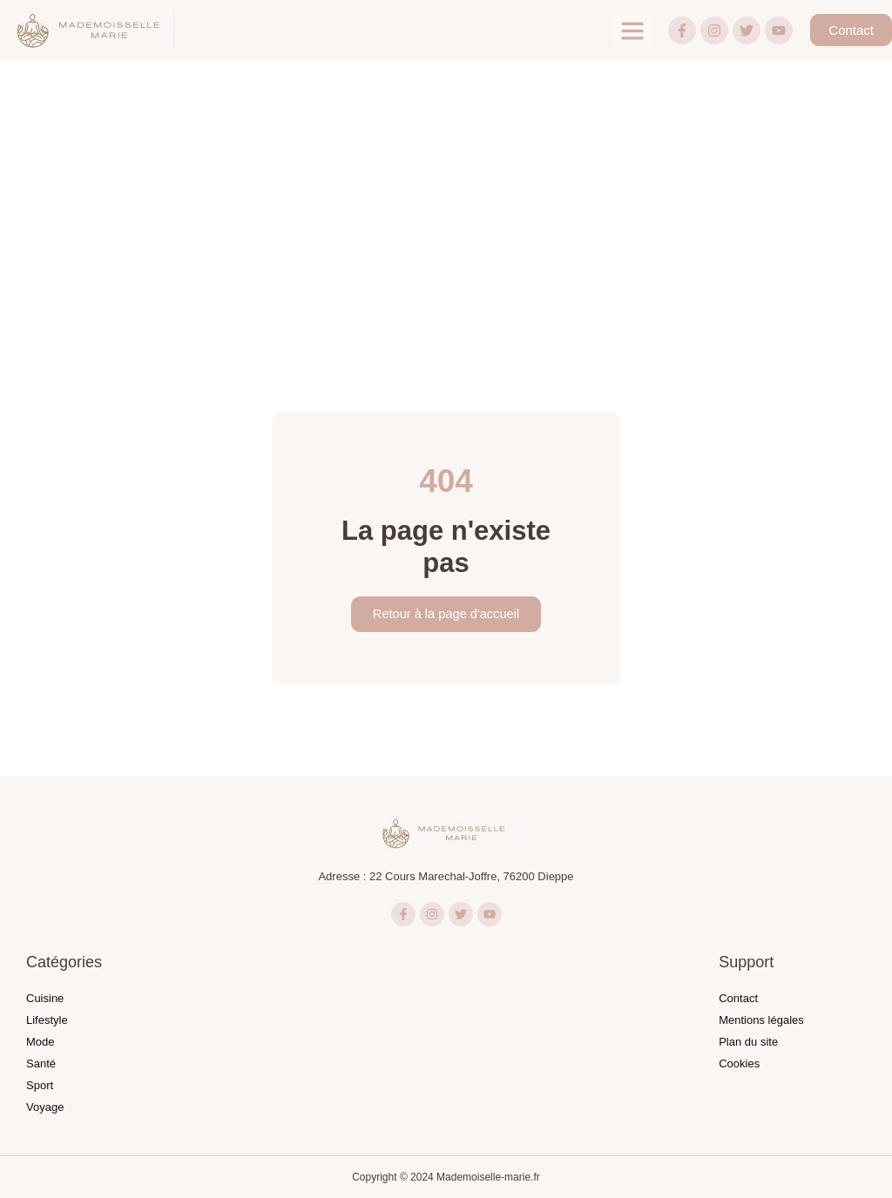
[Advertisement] (446, 191)
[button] (632, 30)
